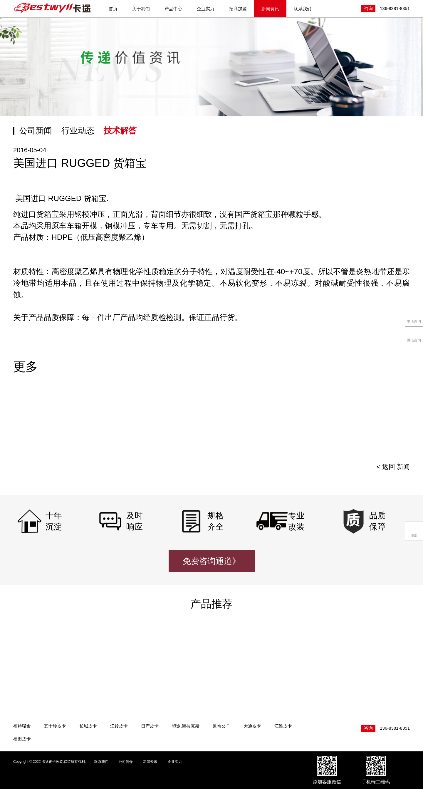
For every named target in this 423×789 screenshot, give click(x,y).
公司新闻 (35, 130)
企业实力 (205, 8)
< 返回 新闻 (393, 466)
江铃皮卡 (119, 725)
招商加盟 (238, 8)
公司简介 (126, 762)
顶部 (414, 530)
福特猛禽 (22, 725)
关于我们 (141, 8)
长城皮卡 (88, 725)
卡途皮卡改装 (53, 8)
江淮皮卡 (283, 725)
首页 (113, 8)
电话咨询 (414, 317)
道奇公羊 (221, 725)
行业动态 (77, 130)
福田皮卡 (22, 738)
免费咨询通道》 (211, 561)
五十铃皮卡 (55, 725)
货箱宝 (47, 214)
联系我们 (302, 8)
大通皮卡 (252, 725)
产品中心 (173, 8)
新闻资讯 (270, 8)
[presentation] (397, 422)
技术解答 (120, 130)
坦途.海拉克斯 (185, 725)
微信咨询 (414, 335)
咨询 (368, 8)
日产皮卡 (150, 725)
